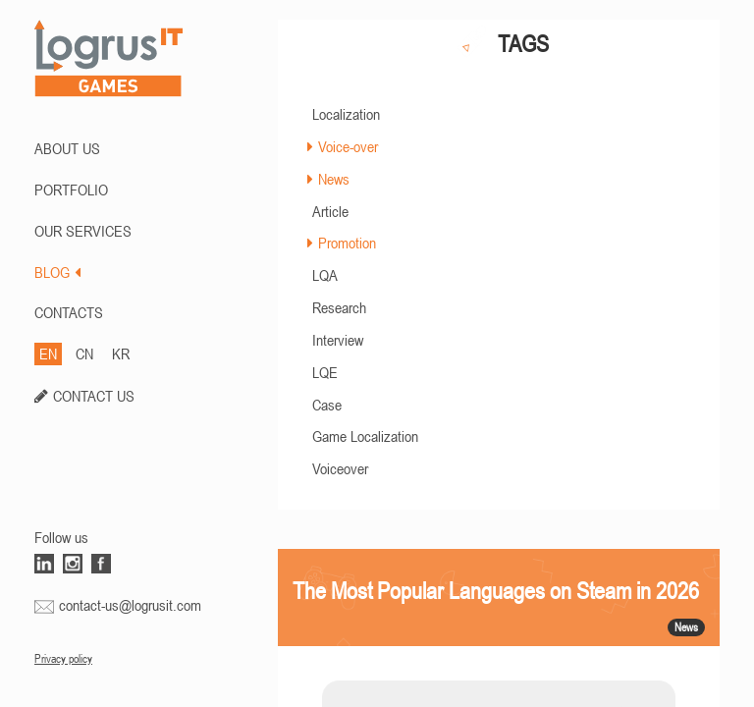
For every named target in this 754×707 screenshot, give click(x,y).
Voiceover (340, 468)
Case (327, 404)
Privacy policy (63, 659)
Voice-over (348, 146)
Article (330, 211)
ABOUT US (67, 148)
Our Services (83, 231)
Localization (346, 114)
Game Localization (365, 436)
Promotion (347, 242)
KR (121, 353)
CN (84, 353)
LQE (325, 372)
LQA (325, 275)
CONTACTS (68, 312)
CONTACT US (94, 396)
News (334, 179)
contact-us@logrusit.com (130, 605)
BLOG (57, 272)
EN (48, 353)
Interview (337, 340)
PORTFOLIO (71, 189)
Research (339, 307)
